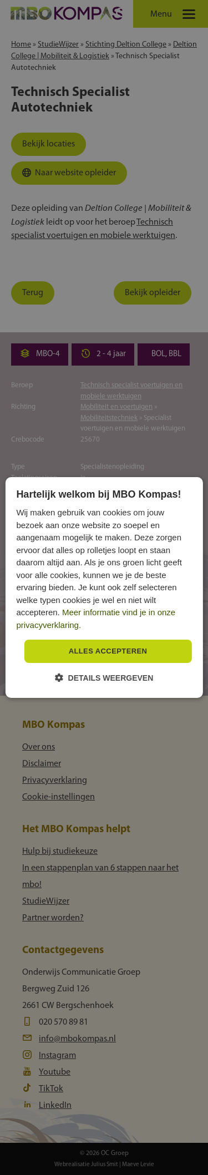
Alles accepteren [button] (108, 651)
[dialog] (103, 587)
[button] (104, 677)
